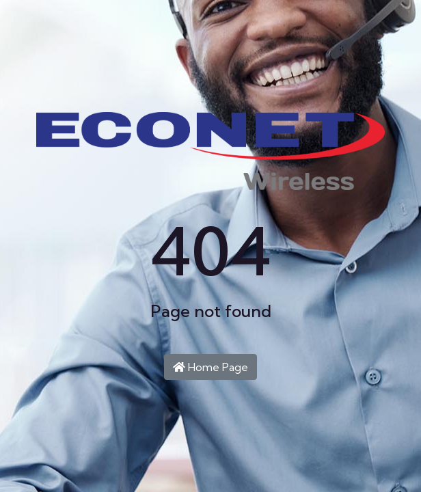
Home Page (210, 367)
